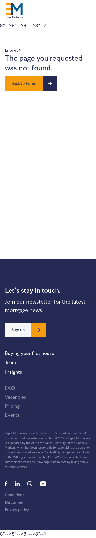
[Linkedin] (17, 483)
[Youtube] (43, 483)
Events (12, 415)
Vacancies (15, 397)
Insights (13, 372)
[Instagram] (29, 483)
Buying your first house (29, 353)
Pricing (12, 406)
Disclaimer (14, 502)
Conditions (14, 495)
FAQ (10, 388)
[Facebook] (6, 483)
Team (10, 362)
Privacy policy (17, 510)
